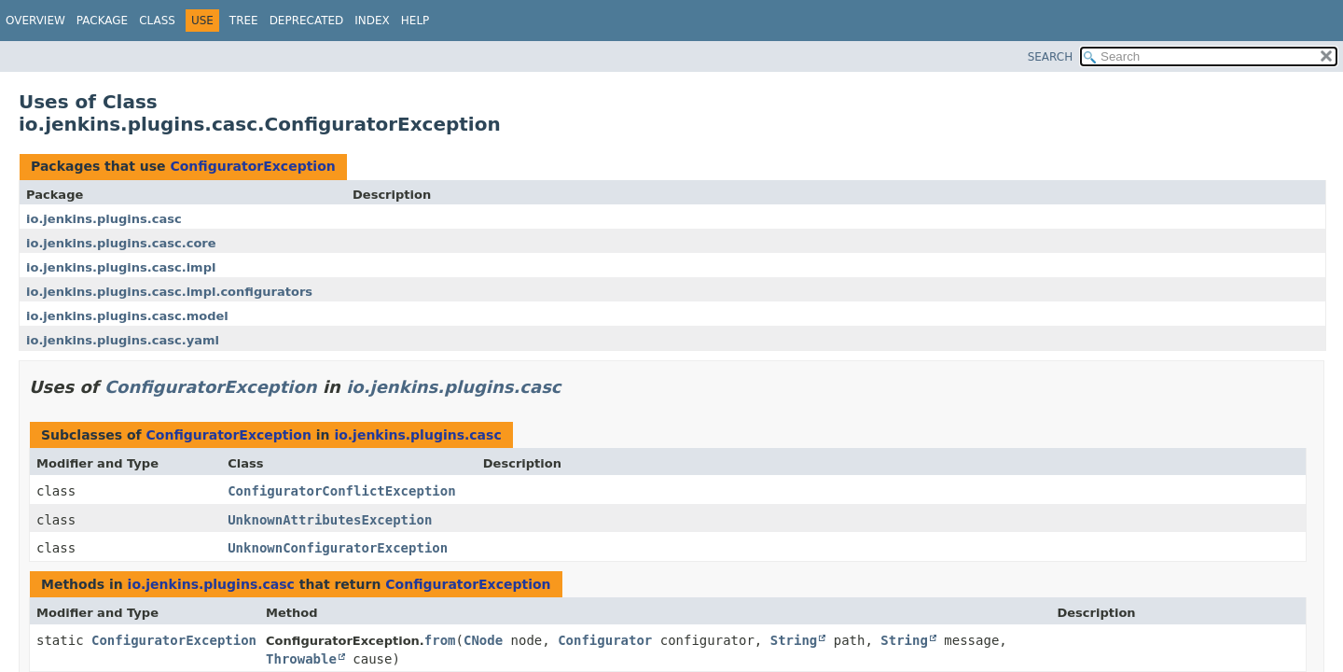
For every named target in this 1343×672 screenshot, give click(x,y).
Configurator (605, 640)
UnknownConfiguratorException (338, 547)
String (794, 640)
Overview (35, 20)
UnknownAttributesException (330, 519)
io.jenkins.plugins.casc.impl (120, 267)
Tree (243, 20)
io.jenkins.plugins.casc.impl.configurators (169, 292)
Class (157, 20)
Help (415, 20)
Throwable (301, 658)
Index (372, 20)
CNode (483, 640)
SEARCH (1050, 56)
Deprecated (307, 20)
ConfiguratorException (252, 166)
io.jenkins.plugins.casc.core (121, 243)
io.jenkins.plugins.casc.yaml (122, 340)
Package (102, 20)
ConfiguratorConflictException (341, 490)
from (440, 640)
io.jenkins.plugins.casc (104, 219)
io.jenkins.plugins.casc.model (127, 316)
